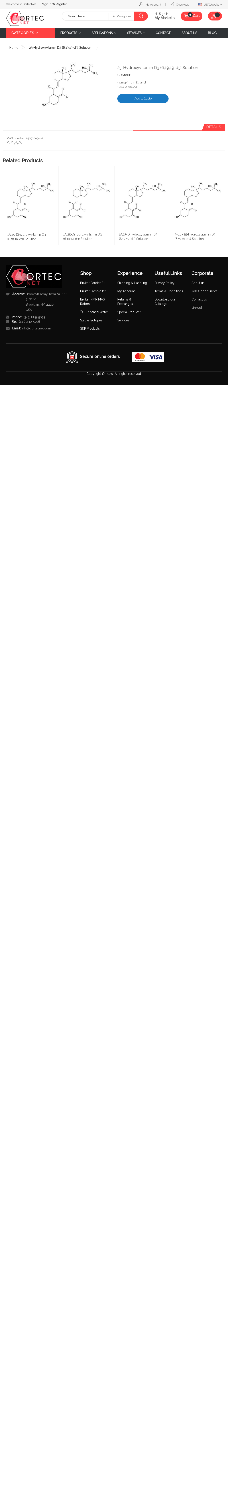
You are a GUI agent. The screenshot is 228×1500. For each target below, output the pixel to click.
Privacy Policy (165, 283)
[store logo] (30, 18)
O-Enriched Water (94, 312)
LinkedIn (197, 307)
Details (213, 127)
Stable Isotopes (91, 320)
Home (13, 47)
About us (197, 283)
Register (31, 3)
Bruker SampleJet (93, 291)
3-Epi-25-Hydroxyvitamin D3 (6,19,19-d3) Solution (195, 236)
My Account (153, 4)
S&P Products (90, 328)
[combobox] (85, 16)
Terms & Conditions (169, 291)
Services (123, 320)
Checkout (182, 4)
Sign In (17, 3)
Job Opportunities (204, 291)
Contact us (199, 299)
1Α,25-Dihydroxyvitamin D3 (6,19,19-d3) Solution (26, 236)
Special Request (128, 312)
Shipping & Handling (132, 283)
